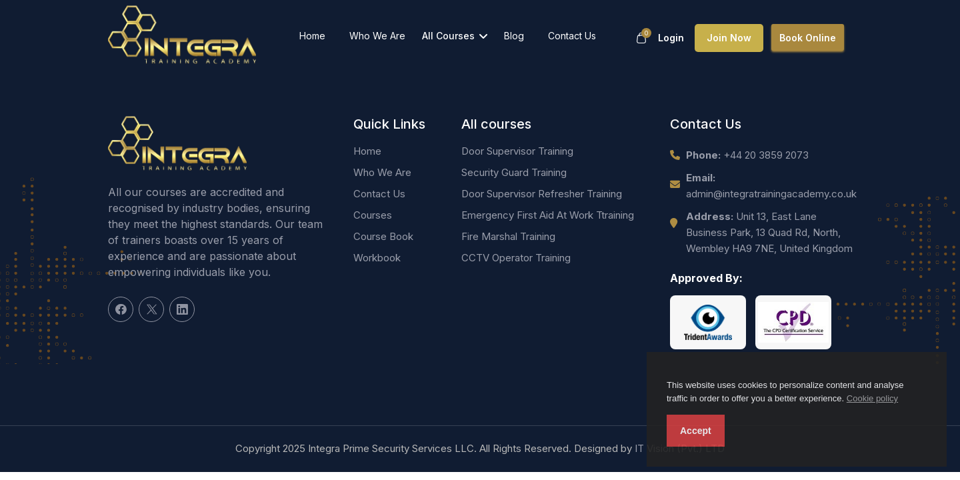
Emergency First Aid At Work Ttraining (547, 215)
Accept (695, 430)
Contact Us (572, 35)
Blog (514, 35)
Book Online (807, 37)
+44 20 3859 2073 (747, 155)
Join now (729, 37)
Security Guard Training (514, 172)
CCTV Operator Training (516, 257)
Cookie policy (872, 398)
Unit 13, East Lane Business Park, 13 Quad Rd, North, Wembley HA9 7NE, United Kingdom (769, 232)
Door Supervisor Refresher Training (541, 193)
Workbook (377, 257)
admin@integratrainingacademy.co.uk (771, 185)
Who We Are (377, 35)
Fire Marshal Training (508, 236)
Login (671, 37)
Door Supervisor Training (517, 151)
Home (312, 35)
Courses (372, 215)
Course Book (383, 236)
